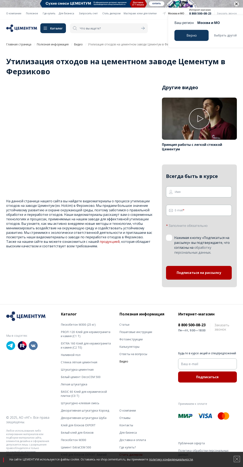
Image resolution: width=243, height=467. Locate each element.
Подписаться (207, 377)
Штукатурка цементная (77, 369)
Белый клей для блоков (77, 432)
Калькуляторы (129, 347)
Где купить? (127, 447)
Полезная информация (53, 44)
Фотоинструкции (131, 339)
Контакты (126, 425)
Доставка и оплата (132, 440)
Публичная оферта (191, 443)
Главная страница (18, 44)
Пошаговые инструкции (135, 332)
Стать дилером (111, 13)
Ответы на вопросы (133, 354)
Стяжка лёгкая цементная (79, 362)
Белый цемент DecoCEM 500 (81, 377)
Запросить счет (88, 13)
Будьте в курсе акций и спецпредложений (207, 353)
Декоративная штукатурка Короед (85, 410)
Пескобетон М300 (73, 440)
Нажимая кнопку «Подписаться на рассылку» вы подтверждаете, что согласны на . (202, 245)
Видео (78, 44)
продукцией (110, 241)
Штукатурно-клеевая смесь (80, 403)
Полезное (32, 13)
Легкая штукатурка (74, 384)
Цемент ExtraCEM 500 (76, 447)
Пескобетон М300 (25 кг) (78, 324)
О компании (13, 13)
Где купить (49, 13)
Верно (191, 35)
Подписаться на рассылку (199, 273)
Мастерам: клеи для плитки (140, 13)
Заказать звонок (227, 13)
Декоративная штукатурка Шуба (83, 418)
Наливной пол (70, 355)
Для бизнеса (66, 13)
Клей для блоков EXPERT (78, 425)
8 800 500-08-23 (200, 13)
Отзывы (124, 418)
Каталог (56, 28)
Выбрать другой (225, 35)
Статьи (124, 324)
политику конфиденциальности (171, 459)
